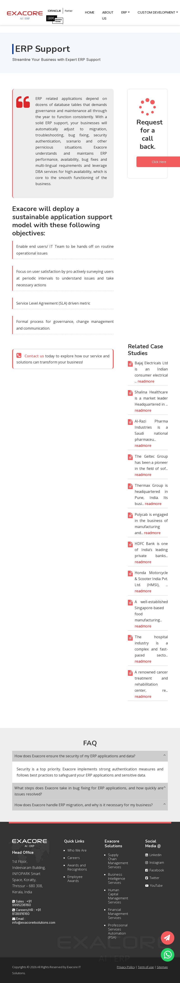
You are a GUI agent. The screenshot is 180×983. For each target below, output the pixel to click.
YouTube (154, 888)
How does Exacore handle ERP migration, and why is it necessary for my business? (90, 805)
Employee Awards (75, 881)
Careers (73, 860)
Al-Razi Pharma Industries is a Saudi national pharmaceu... (151, 436)
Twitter (152, 881)
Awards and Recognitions (77, 870)
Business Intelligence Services (116, 881)
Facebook (154, 873)
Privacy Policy (126, 967)
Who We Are (77, 853)
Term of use (146, 967)
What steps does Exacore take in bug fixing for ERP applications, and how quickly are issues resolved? (90, 791)
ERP (124, 12)
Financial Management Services (118, 916)
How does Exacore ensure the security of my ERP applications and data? (90, 756)
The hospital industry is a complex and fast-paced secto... (151, 652)
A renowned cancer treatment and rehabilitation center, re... (151, 687)
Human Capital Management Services (118, 899)
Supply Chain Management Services (118, 863)
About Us (110, 15)
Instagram (154, 865)
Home (91, 12)
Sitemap (162, 967)
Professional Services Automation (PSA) (117, 934)
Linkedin (153, 858)
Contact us (34, 358)
